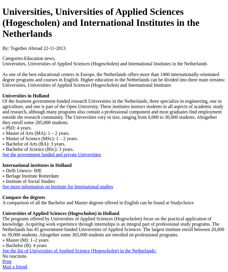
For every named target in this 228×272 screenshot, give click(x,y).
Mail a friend (14, 266)
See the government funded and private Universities (51, 154)
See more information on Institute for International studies (57, 186)
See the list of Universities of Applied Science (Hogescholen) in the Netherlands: (79, 250)
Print (7, 261)
